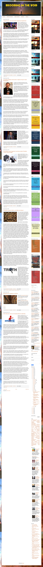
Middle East (38, 434)
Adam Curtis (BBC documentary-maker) (34, 525)
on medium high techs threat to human (35, 338)
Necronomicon (38, 435)
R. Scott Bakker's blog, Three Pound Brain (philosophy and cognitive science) (36, 547)
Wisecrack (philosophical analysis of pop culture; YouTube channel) (35, 558)
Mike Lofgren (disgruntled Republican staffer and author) (35, 541)
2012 (33, 412)
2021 (33, 373)
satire (6, 76)
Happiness (38, 429)
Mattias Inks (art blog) (35, 538)
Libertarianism (33, 431)
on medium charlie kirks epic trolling (35, 292)
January (34, 406)
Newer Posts (5, 389)
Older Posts (27, 389)
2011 (33, 413)
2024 (33, 370)
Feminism (36, 427)
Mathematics (38, 432)
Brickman (32, 291)
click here (38, 457)
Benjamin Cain (8, 146)
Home (4, 16)
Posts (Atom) (8, 390)
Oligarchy (32, 436)
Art (31, 420)
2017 (33, 378)
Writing (32, 445)
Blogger (23, 563)
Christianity (38, 421)
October (34, 381)
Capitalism (32, 421)
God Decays (36, 428)
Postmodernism (33, 439)
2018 (33, 377)
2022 (33, 372)
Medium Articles (10, 16)
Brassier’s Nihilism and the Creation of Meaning (38, 508)
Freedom (32, 428)
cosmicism (38, 424)
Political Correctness (35, 437)
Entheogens (32, 426)
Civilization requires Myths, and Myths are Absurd (13, 210)
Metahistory (33, 434)
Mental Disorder (37, 433)
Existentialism (37, 426)
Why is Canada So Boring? (37, 449)
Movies (35, 435)
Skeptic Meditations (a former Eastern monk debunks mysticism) (36, 550)
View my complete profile (34, 351)
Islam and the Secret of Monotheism (37, 493)
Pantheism (38, 436)
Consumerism (33, 424)
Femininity (32, 427)
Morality (32, 435)
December (34, 379)
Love (36, 431)
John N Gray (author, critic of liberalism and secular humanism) (36, 535)
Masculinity (34, 432)
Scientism (38, 442)
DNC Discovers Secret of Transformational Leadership (14, 313)
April (33, 388)
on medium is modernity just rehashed (35, 303)
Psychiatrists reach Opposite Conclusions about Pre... (36, 398)
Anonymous (32, 302)
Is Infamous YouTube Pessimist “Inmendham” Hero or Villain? (37, 468)
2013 (33, 411)
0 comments (14, 205)
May (33, 387)
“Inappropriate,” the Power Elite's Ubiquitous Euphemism (14, 20)
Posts (33, 286)
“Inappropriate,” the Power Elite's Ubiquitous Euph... (36, 392)
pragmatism (33, 440)
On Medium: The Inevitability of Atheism (38, 485)
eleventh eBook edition (24, 295)
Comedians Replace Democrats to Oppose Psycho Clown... (36, 395)
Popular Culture (35, 438)
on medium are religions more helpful (35, 319)
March (34, 389)
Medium (33, 433)
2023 (33, 371)
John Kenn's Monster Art (35, 533)
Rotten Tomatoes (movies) (35, 548)
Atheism (34, 420)
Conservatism (33, 423)
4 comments (14, 146)
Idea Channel (34, 530)
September (34, 382)
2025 (33, 369)
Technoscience (33, 443)
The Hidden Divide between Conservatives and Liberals (38, 477)
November (34, 380)
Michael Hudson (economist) (35, 539)
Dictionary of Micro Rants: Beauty (37, 461)
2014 (33, 410)
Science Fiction (35, 442)
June (33, 386)
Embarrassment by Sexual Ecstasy (38, 500)
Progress (35, 441)
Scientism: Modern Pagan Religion (37, 516)
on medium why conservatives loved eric (35, 314)
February (34, 390)
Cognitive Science (35, 422)
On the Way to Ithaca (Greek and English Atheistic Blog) (36, 545)
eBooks (22, 16)
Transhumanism (33, 444)
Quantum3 (32, 308)
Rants (39, 441)
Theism (38, 443)
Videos (27, 16)
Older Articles (17, 16)
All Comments (34, 287)
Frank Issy (32, 332)
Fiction (39, 427)
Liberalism (38, 430)
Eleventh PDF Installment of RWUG (10, 293)
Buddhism (38, 420)
